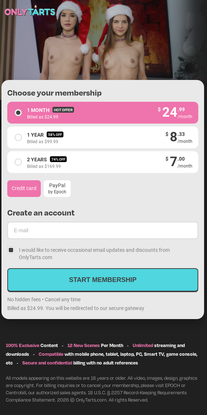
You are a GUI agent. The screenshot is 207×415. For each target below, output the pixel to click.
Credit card (24, 188)
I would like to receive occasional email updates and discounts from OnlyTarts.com (94, 253)
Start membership (103, 279)
